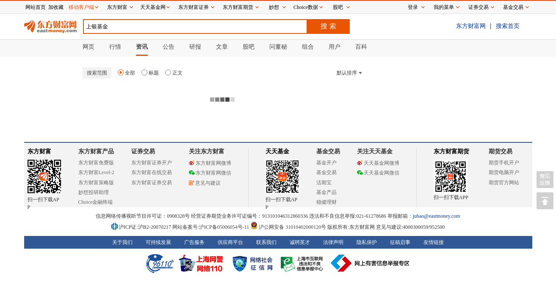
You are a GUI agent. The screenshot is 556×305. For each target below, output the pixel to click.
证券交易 (478, 7)
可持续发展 (158, 242)
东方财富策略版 (96, 183)
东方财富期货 (451, 151)
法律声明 (333, 242)
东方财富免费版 (96, 163)
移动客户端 (81, 7)
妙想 (274, 7)
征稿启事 (400, 242)
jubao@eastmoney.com (436, 216)
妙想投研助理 (93, 192)
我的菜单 (444, 7)
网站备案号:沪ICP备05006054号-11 (211, 227)
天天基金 (277, 151)
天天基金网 (153, 7)
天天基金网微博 (378, 163)
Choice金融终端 (95, 202)
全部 (126, 73)
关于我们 (122, 242)
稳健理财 (326, 202)
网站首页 (35, 7)
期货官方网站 (504, 183)
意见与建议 (205, 183)
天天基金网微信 (378, 173)
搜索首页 (508, 25)
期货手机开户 (504, 163)
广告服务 (194, 242)
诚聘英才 (300, 242)
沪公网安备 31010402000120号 (288, 227)
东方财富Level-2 (96, 172)
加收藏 (56, 7)
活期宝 (324, 183)
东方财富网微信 (210, 173)
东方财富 (39, 151)
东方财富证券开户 (151, 163)
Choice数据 (305, 7)
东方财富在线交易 (151, 172)
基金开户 (326, 163)
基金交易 (326, 172)
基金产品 (326, 192)
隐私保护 (367, 242)
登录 (413, 7)
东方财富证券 (193, 7)
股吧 (338, 7)
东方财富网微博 (210, 163)
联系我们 (266, 242)
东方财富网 (471, 25)
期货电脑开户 (504, 172)
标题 (150, 73)
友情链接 (433, 242)
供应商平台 (230, 242)
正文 (174, 73)
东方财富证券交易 (151, 183)
